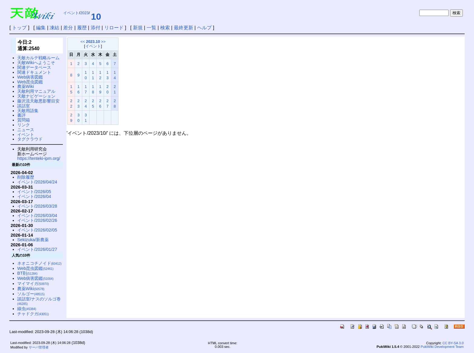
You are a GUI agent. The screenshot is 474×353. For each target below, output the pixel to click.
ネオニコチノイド (39, 263)
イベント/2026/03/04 (37, 215)
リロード (114, 27)
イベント (71, 13)
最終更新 (183, 27)
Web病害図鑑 (30, 77)
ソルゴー (31, 293)
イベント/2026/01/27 (37, 249)
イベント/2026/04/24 (37, 182)
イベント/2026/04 (34, 196)
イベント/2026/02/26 (37, 220)
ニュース (25, 129)
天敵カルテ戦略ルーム (38, 57)
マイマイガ (33, 283)
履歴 (82, 27)
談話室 (23, 105)
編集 (41, 27)
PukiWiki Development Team (441, 346)
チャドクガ (33, 313)
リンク (23, 124)
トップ (19, 27)
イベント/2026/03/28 (37, 206)
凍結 (54, 27)
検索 (165, 27)
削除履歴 (25, 177)
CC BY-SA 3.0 (453, 343)
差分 (68, 27)
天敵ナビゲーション (36, 96)
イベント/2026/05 (34, 191)
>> (103, 41)
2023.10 (93, 41)
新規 (138, 27)
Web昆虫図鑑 (30, 81)
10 (96, 16)
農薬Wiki (25, 86)
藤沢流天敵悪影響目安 (38, 101)
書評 (21, 115)
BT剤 (27, 273)
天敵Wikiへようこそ (36, 62)
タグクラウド (30, 139)
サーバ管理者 (39, 347)
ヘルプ (204, 27)
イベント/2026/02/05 (37, 230)
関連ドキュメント (34, 72)
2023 (84, 13)
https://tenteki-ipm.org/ (38, 158)
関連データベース (34, 67)
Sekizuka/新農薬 (33, 239)
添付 (95, 27)
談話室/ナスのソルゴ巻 (39, 301)
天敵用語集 (27, 110)
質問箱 (23, 120)
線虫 (26, 308)
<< (82, 41)
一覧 (151, 27)
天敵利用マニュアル (36, 91)
